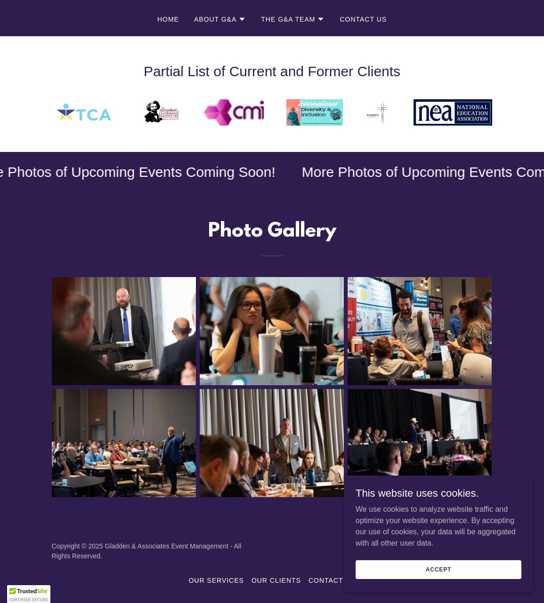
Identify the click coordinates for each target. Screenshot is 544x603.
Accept (438, 588)
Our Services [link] (216, 580)
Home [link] (168, 19)
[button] (220, 19)
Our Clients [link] (276, 580)
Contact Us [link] (363, 19)
